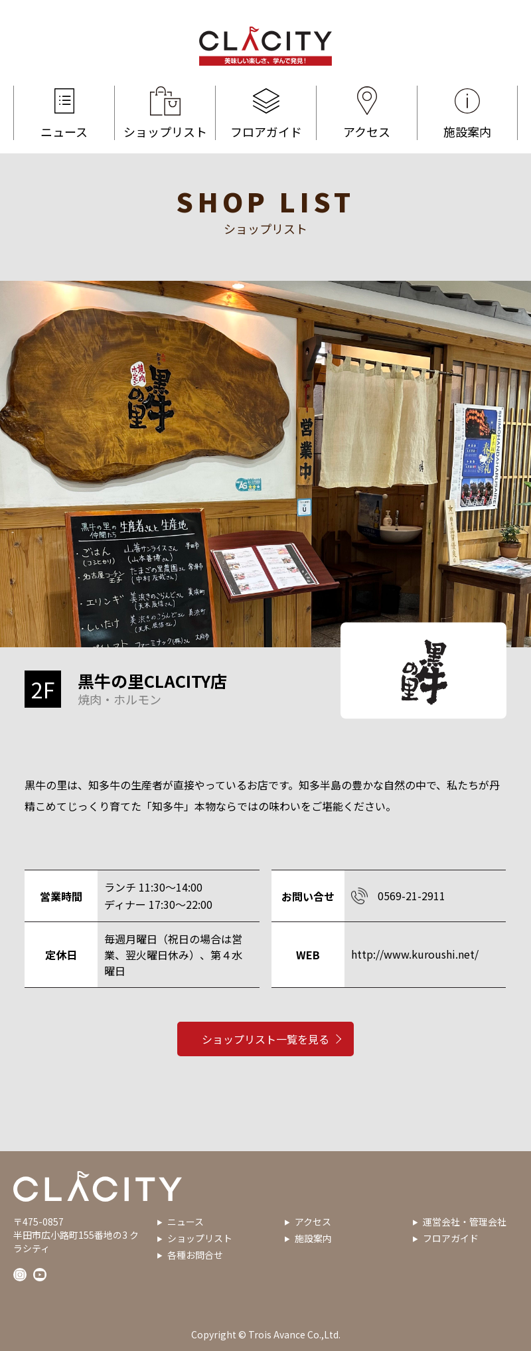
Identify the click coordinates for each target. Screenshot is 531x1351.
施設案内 (467, 113)
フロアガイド (266, 113)
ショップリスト (165, 113)
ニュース (64, 113)
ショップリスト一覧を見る (265, 1045)
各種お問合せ (195, 1254)
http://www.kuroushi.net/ (415, 954)
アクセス (367, 113)
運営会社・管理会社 (464, 1221)
